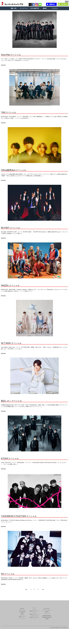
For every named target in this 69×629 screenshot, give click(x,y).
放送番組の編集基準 (47, 615)
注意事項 (47, 611)
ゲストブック (22, 618)
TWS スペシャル (8, 112)
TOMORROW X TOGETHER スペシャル (19, 516)
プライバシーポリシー (46, 610)
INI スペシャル (7, 574)
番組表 (45, 8)
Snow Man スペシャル (11, 54)
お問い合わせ (47, 608)
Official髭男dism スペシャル (13, 170)
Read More (3, 65)
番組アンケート (22, 616)
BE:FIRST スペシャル (10, 227)
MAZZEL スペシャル (10, 285)
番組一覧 (13, 8)
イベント (34, 607)
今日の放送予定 (34, 8)
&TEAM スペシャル (10, 458)
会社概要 (47, 618)
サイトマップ (47, 613)
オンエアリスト (24, 8)
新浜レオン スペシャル (11, 401)
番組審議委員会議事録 (46, 617)
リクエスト (55, 8)
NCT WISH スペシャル (11, 343)
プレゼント (34, 609)
